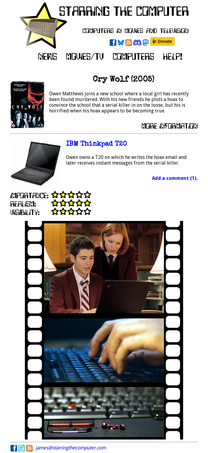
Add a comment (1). (175, 178)
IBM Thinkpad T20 (96, 144)
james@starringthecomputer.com (71, 448)
